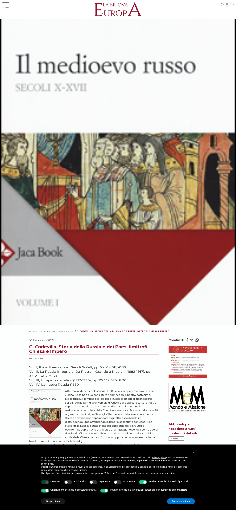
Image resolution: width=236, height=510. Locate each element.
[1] (146, 421)
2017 (54, 331)
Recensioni (66, 331)
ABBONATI (176, 438)
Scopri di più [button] (53, 501)
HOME (33, 331)
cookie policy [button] (47, 463)
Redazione (36, 358)
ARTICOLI (44, 331)
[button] (193, 452)
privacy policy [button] (159, 457)
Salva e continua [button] (181, 501)
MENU (5, 5)
